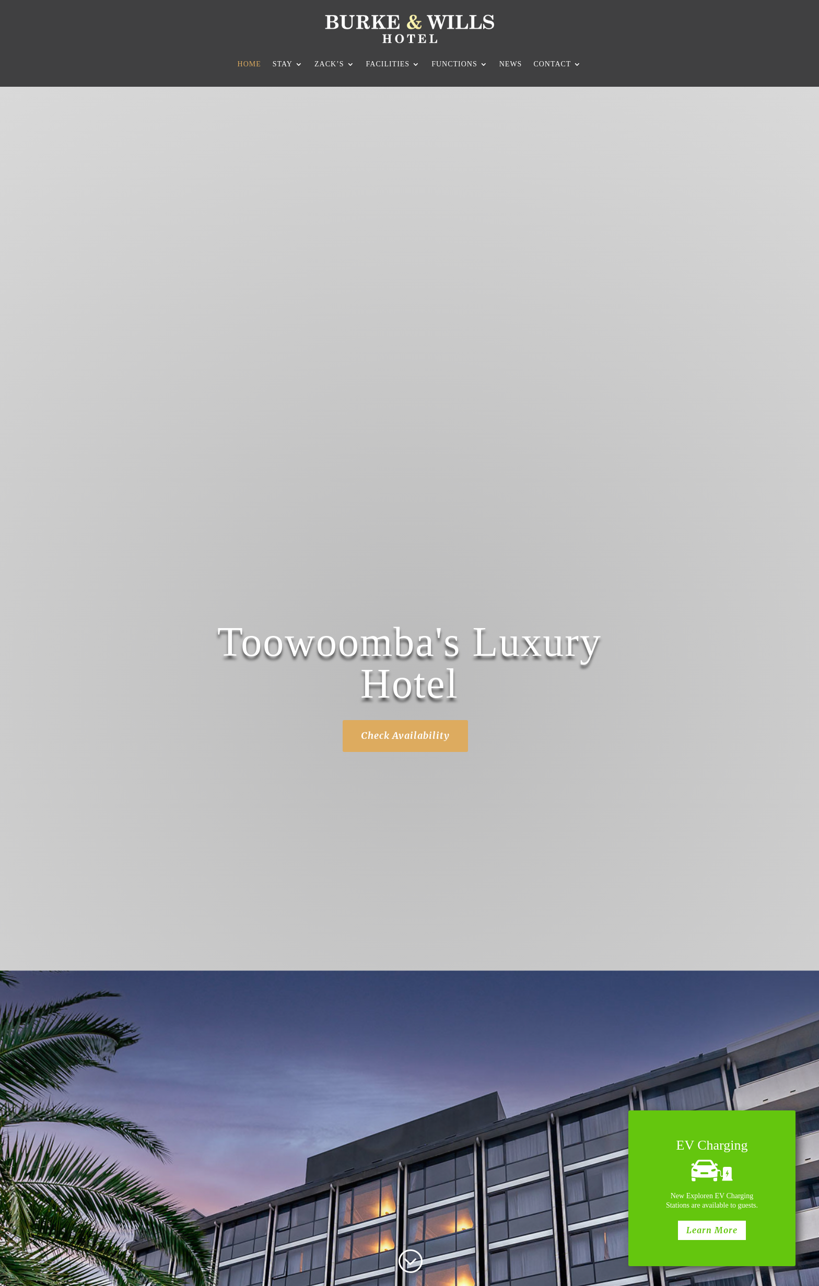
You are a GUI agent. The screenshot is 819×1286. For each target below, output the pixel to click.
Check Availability (405, 735)
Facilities (388, 64)
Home (249, 64)
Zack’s (329, 64)
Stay (282, 64)
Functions (454, 64)
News (510, 64)
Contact (552, 64)
